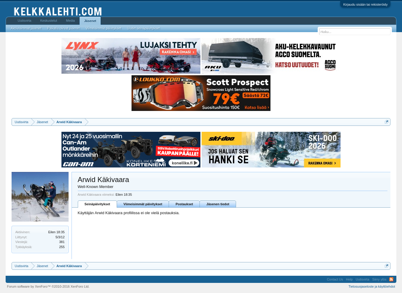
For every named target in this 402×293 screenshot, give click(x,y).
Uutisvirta (24, 20)
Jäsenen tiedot (217, 204)
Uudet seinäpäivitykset (143, 28)
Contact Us (335, 279)
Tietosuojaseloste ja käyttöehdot (372, 286)
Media (70, 20)
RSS (391, 279)
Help (349, 279)
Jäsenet (90, 21)
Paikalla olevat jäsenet (63, 28)
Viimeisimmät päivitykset (143, 204)
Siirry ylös (379, 279)
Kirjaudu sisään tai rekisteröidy (365, 4)
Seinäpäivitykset (97, 204)
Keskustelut (48, 20)
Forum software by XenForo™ (48, 286)
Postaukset (184, 204)
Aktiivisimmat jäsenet (26, 28)
